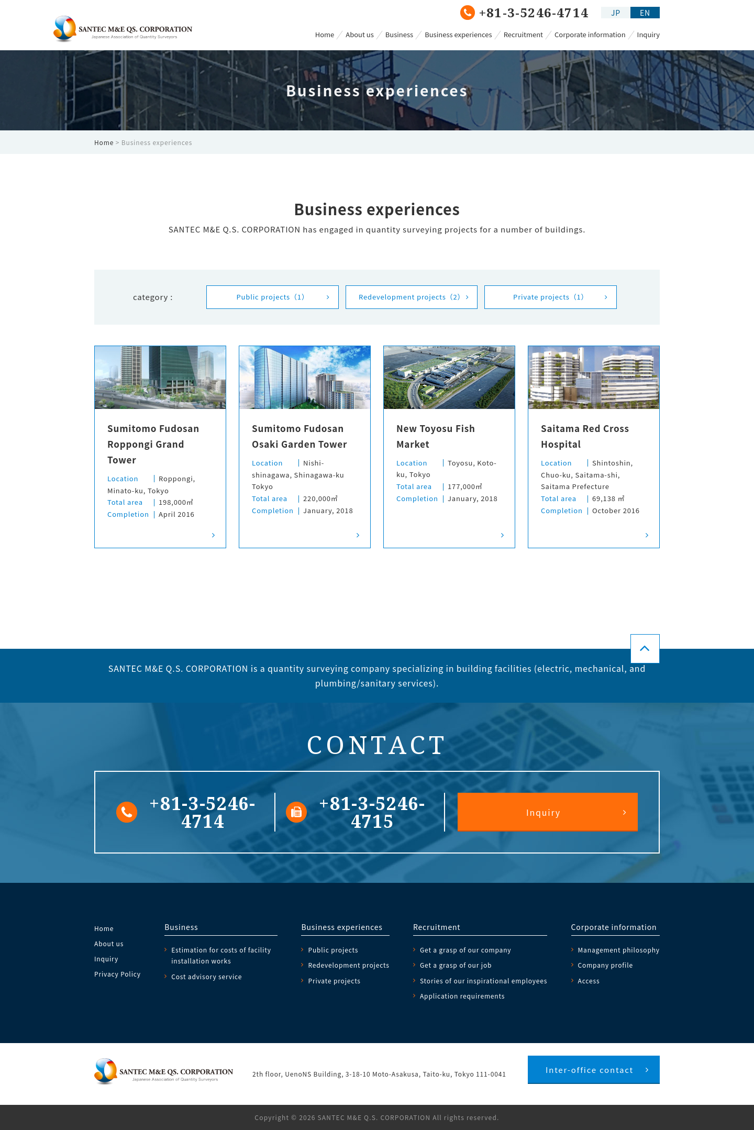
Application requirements (462, 995)
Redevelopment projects (411, 297)
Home (325, 34)
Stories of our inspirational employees (483, 980)
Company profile (605, 964)
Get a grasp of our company (466, 949)
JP (615, 12)
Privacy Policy (117, 973)
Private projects (550, 297)
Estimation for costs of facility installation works (221, 955)
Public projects (272, 297)
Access (589, 980)
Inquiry (648, 34)
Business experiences (458, 34)
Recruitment (523, 34)
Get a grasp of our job (456, 964)
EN (645, 12)
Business (399, 34)
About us (360, 34)
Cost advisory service (206, 976)
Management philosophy (619, 949)
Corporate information (590, 34)
